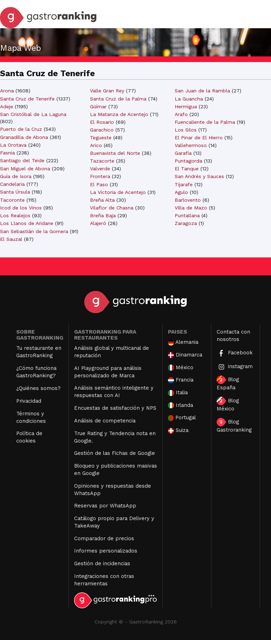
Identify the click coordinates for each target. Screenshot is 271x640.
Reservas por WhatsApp (105, 505)
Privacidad (28, 401)
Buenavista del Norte (115, 153)
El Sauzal (11, 239)
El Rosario (102, 122)
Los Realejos (15, 215)
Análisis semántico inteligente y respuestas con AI (113, 391)
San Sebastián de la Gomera (34, 231)
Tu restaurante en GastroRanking (38, 352)
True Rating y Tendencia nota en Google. (115, 437)
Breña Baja (103, 215)
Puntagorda (188, 161)
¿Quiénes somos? (38, 388)
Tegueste (101, 137)
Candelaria (12, 184)
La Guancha (189, 99)
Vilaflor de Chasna (111, 208)
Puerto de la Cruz (21, 129)
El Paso (99, 184)
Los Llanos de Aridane (26, 223)
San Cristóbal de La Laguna (33, 114)
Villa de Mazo (191, 208)
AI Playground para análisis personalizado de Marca (107, 372)
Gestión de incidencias (102, 563)
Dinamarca (185, 355)
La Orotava (13, 145)
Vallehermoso (191, 145)
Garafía (183, 153)
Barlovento (188, 200)
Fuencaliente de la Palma (205, 122)
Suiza (178, 430)
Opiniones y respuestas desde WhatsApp (112, 489)
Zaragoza (186, 223)
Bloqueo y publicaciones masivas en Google (115, 469)
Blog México (228, 404)
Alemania (183, 342)
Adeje (6, 106)
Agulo (181, 192)
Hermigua (186, 106)
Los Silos (186, 130)
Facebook (235, 353)
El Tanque (187, 168)
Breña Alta (102, 200)
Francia (180, 380)
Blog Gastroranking (234, 425)
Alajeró (98, 223)
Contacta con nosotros (233, 335)
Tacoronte (12, 200)
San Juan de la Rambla (202, 90)
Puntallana (187, 215)
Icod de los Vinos (21, 208)
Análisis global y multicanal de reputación (111, 352)
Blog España (228, 383)
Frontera (100, 176)
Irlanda (180, 405)
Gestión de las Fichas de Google (114, 453)
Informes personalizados (105, 551)
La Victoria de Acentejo (118, 192)
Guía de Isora (15, 176)
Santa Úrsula (15, 192)
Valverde (100, 168)
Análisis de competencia (105, 420)
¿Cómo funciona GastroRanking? (36, 372)
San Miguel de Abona (25, 168)
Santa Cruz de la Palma (118, 99)
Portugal (182, 417)
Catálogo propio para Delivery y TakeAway (114, 522)
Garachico (102, 130)
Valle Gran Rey (107, 90)
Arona (7, 90)
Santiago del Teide (22, 160)
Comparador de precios (104, 538)
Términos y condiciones (31, 417)
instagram (235, 367)
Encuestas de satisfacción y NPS (115, 408)
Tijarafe (184, 184)
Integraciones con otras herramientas (104, 580)
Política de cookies (29, 437)
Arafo (181, 114)
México (180, 367)
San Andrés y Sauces (199, 176)
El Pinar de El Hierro (199, 137)
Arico (96, 145)
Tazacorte (102, 161)
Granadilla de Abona (24, 137)
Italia (178, 392)
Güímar (98, 106)
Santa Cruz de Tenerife (27, 99)
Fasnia (7, 153)
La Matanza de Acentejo (119, 114)
